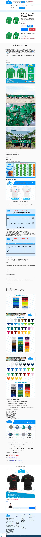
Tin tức (24, 6)
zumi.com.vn (18, 458)
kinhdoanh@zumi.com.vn (31, 3)
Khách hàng (18, 6)
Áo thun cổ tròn (23, 520)
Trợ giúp (33, 6)
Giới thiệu (13, 8)
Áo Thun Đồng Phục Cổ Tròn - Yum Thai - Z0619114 (12, 499)
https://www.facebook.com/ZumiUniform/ (15, 460)
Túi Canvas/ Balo (23, 528)
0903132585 (32, 1)
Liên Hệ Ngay (32, 29)
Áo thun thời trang (23, 526)
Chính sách (17, 521)
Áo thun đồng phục (23, 516)
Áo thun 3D (22, 527)
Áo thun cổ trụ (11, 57)
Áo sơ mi (22, 519)
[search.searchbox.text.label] (19, 2)
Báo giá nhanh (22, 8)
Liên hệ (17, 7)
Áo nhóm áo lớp (23, 521)
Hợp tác (28, 6)
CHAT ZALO (3, 536)
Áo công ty (22, 518)
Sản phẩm (13, 6)
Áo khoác (22, 522)
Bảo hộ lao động (23, 523)
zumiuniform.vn (11, 458)
